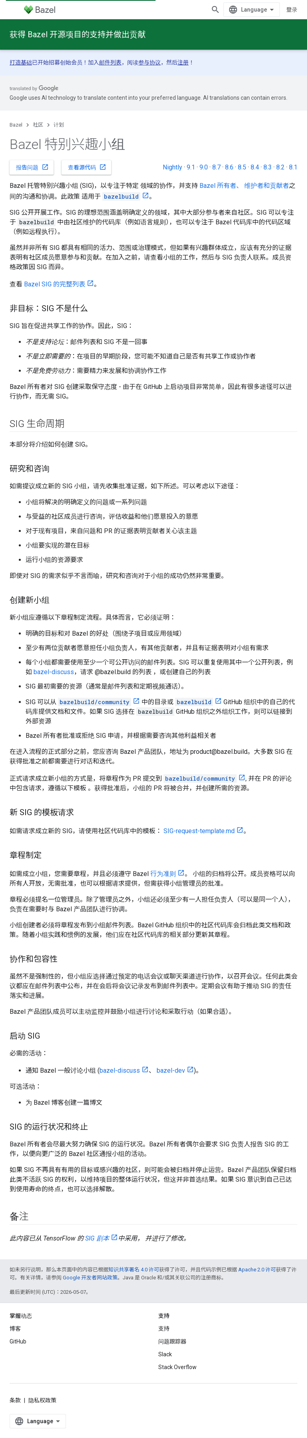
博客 (15, 1328)
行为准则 (163, 874)
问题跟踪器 (172, 1341)
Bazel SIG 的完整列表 (54, 284)
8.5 (242, 167)
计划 (59, 125)
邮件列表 (110, 62)
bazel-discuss (54, 672)
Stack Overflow (177, 1367)
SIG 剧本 (97, 1238)
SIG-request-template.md (199, 831)
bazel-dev (171, 1070)
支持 (163, 1328)
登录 (291, 9)
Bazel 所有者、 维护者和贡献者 (244, 185)
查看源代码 (87, 167)
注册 (183, 62)
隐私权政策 (42, 1400)
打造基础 (21, 62)
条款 (15, 1400)
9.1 (191, 167)
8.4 (255, 167)
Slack (165, 1354)
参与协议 (149, 62)
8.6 (229, 167)
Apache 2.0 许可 (257, 1270)
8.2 (280, 167)
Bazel (16, 125)
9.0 (203, 167)
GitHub (18, 1341)
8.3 (267, 167)
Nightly (172, 167)
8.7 (216, 167)
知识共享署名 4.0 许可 (133, 1270)
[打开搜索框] (215, 9)
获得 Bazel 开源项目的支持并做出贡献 (78, 34)
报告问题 (32, 167)
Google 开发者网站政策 (90, 1278)
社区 (38, 125)
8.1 (293, 167)
